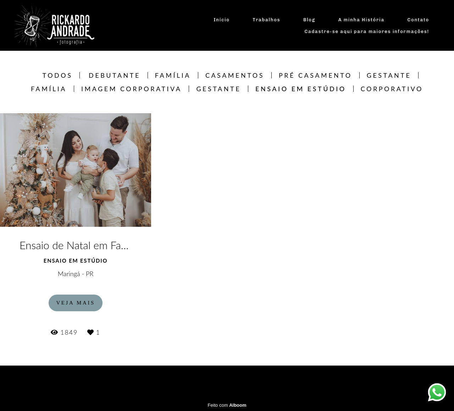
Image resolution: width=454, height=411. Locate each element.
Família (173, 75)
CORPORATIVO (392, 89)
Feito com (226, 405)
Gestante (389, 75)
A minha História (361, 19)
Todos (58, 75)
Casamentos (234, 75)
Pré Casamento (315, 75)
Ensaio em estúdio (300, 89)
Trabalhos (266, 19)
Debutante (114, 75)
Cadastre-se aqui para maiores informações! (367, 31)
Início (221, 19)
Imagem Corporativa (131, 89)
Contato (418, 19)
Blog (309, 19)
